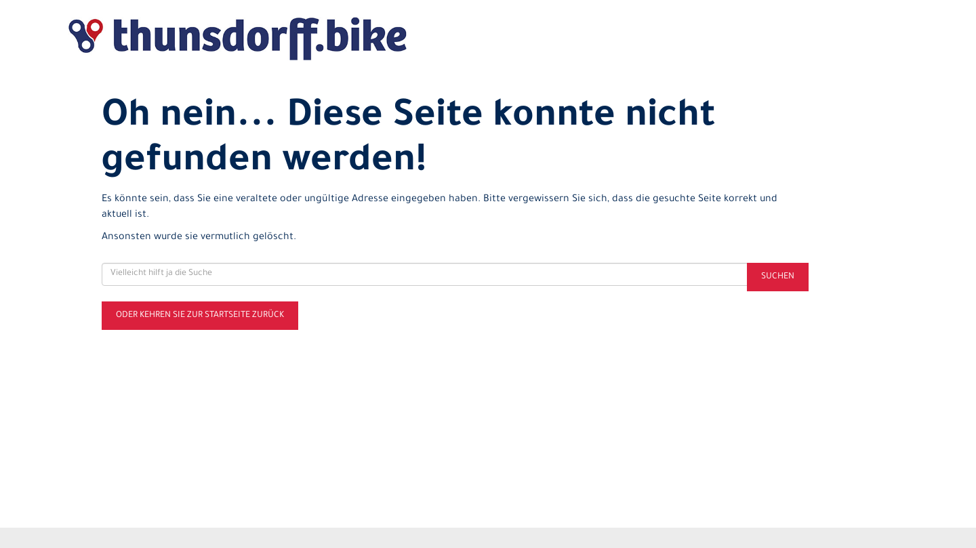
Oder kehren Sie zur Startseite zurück (200, 315)
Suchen (777, 277)
